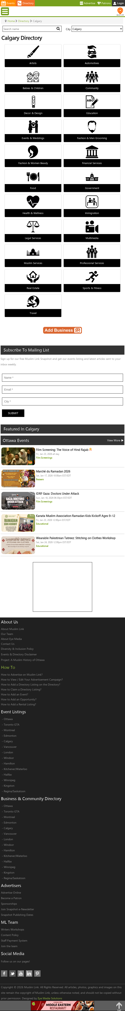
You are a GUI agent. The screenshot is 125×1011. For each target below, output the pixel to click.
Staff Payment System (14, 940)
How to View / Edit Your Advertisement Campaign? (32, 679)
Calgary (8, 741)
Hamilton (9, 763)
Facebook (4, 973)
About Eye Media (11, 639)
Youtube (21, 973)
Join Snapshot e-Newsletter (17, 909)
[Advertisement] (62, 587)
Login (118, 3)
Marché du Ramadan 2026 (53, 471)
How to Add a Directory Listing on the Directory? (30, 684)
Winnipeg (9, 780)
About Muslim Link (12, 629)
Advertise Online (11, 892)
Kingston (9, 785)
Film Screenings (44, 457)
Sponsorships (9, 904)
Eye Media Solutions (50, 998)
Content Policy (10, 935)
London (8, 752)
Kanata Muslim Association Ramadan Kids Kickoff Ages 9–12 (75, 516)
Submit (13, 413)
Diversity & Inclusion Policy (17, 649)
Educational (42, 523)
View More (115, 440)
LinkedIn (29, 973)
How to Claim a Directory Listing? (21, 689)
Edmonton (10, 736)
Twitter (12, 973)
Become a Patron (11, 898)
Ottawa (8, 719)
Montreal (9, 730)
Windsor (9, 758)
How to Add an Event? (14, 694)
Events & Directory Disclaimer (19, 654)
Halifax (8, 774)
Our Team (7, 634)
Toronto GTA (11, 724)
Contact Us (7, 644)
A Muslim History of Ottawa (28, 660)
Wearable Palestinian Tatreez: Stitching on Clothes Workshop (76, 538)
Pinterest (37, 973)
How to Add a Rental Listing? (18, 704)
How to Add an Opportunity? (18, 699)
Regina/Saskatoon (14, 791)
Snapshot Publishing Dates (17, 915)
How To (8, 667)
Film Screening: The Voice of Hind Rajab (64, 450)
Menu (5, 11)
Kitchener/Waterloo (15, 769)
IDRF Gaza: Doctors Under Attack (57, 494)
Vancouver (10, 747)
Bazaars (40, 479)
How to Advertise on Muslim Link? (22, 674)
